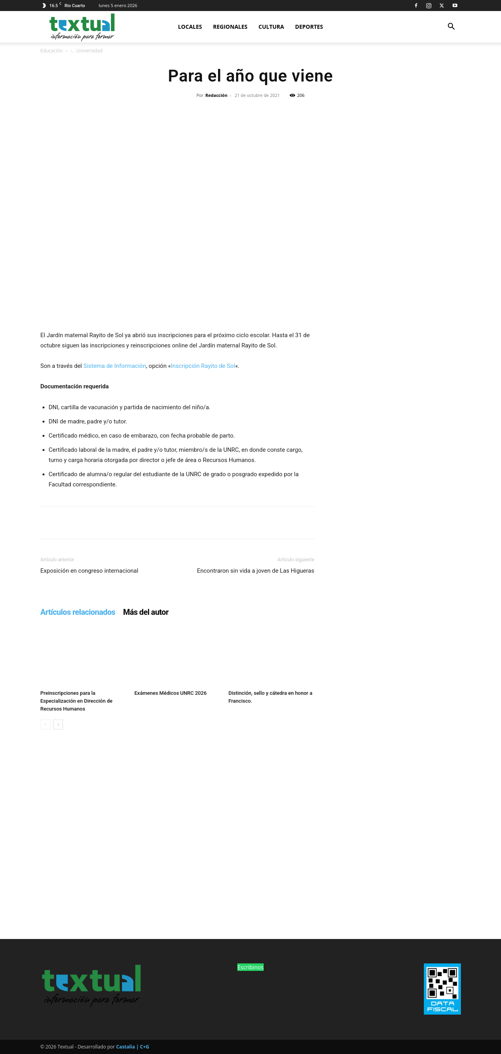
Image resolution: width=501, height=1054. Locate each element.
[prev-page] (45, 724)
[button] (451, 27)
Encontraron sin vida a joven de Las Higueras (255, 570)
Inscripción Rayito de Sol (203, 365)
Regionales (230, 26)
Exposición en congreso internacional (90, 570)
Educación (52, 50)
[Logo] (81, 26)
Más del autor (145, 612)
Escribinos (250, 967)
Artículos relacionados (78, 612)
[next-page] (58, 724)
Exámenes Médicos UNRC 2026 (171, 693)
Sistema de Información (114, 365)
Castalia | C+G (132, 1046)
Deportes (309, 26)
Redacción (216, 95)
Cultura (271, 26)
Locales (190, 26)
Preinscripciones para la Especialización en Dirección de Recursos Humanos (77, 701)
